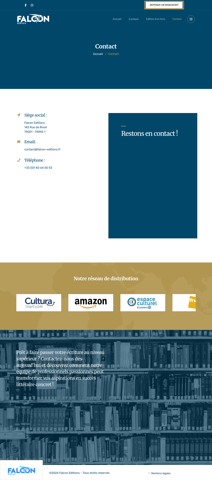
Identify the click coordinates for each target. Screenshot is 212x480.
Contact (176, 19)
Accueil (114, 19)
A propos (132, 19)
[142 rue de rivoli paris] (59, 207)
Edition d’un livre (154, 19)
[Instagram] (32, 5)
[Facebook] (25, 5)
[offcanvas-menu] (191, 19)
